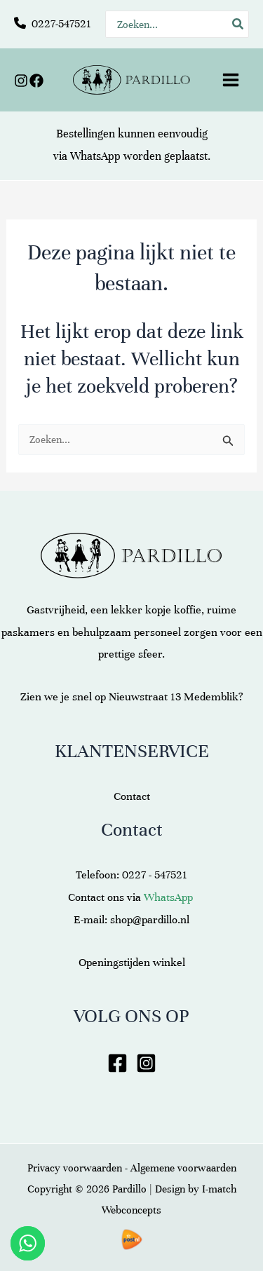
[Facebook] (36, 81)
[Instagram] (21, 81)
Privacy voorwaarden (74, 1168)
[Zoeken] (238, 24)
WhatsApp (95, 156)
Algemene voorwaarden (183, 1168)
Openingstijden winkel (132, 963)
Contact (132, 796)
